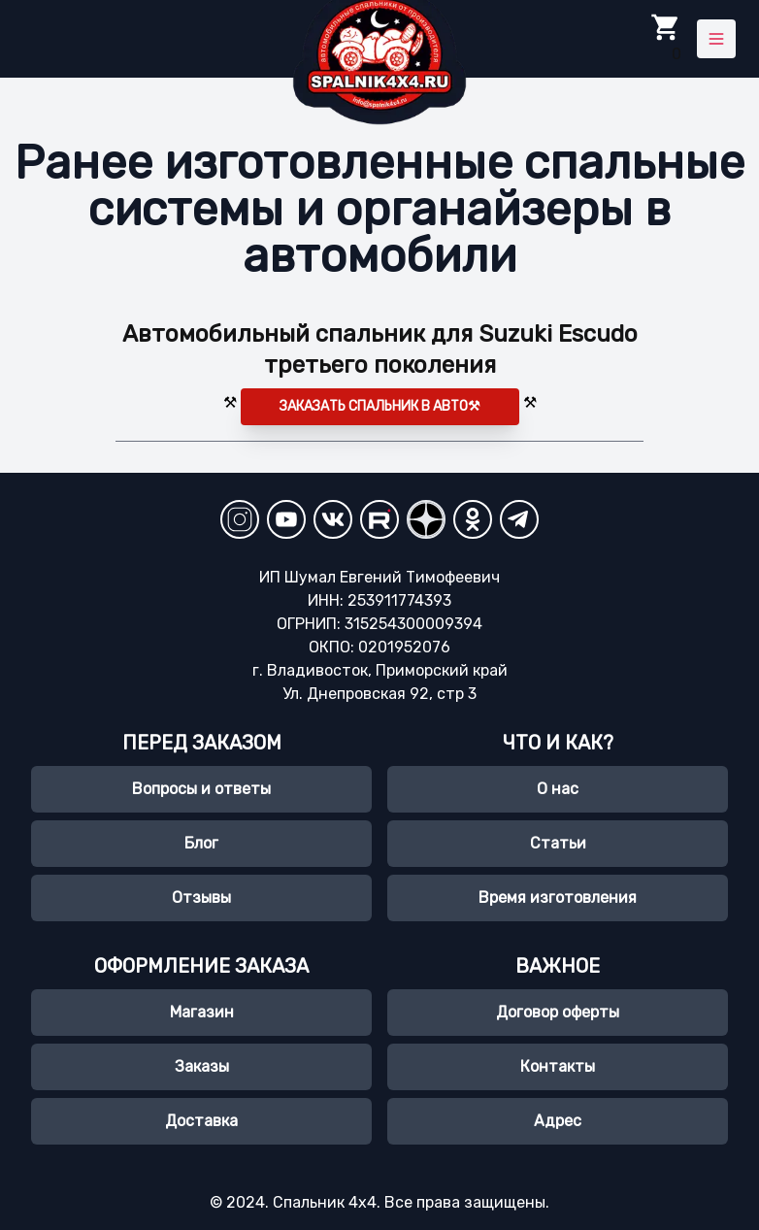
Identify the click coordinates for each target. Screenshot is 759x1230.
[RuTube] (379, 519)
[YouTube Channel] (286, 519)
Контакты (557, 1066)
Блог (201, 843)
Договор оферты (557, 1012)
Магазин (202, 1012)
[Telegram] (519, 519)
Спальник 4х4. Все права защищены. (409, 1202)
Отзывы (201, 897)
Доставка (201, 1121)
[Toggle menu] (716, 38)
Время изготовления (557, 897)
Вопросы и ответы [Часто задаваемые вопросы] (201, 789)
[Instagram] (239, 519)
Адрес (557, 1121)
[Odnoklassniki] (472, 519)
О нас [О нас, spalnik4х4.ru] (557, 789)
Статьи (558, 843)
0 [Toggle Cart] (665, 37)
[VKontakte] (333, 519)
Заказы (202, 1066)
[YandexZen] (426, 519)
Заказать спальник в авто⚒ (380, 406)
